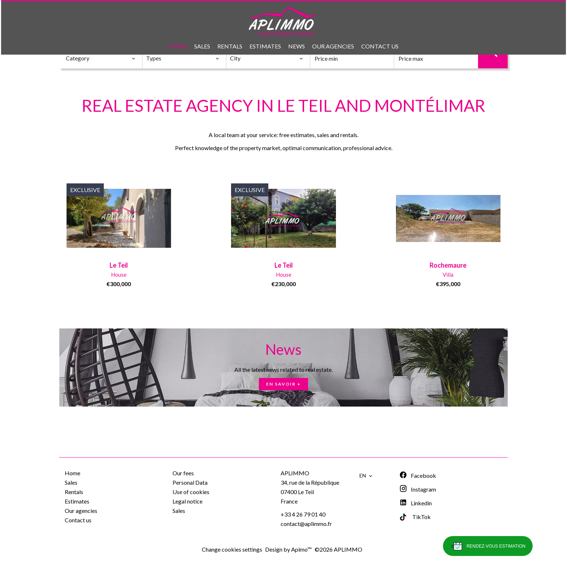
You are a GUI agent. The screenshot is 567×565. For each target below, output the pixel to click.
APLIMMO (295, 473)
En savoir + (283, 384)
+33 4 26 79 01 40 (303, 514)
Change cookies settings (232, 549)
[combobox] (100, 58)
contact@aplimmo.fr (306, 523)
